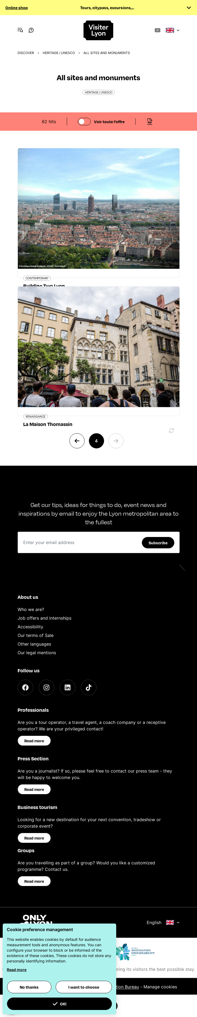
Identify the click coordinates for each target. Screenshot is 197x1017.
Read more (34, 740)
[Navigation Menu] (20, 30)
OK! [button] (59, 1003)
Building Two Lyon (44, 285)
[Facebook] (25, 687)
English (163, 922)
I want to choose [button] (83, 987)
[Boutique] (157, 30)
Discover (26, 53)
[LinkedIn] (67, 687)
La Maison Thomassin (47, 424)
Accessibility (30, 626)
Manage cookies (160, 986)
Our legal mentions (37, 652)
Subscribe (158, 542)
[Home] (99, 30)
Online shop (16, 7)
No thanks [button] (29, 987)
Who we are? (31, 609)
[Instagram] (46, 687)
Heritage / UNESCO (59, 53)
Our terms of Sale (36, 635)
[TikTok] (88, 687)
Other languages (34, 644)
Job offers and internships (44, 618)
